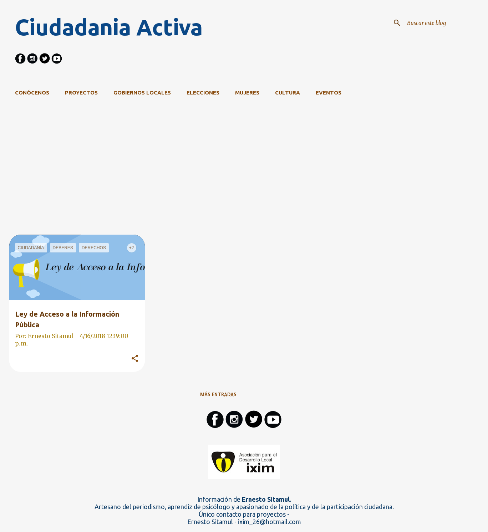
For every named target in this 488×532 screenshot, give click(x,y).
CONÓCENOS (32, 92)
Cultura (287, 92)
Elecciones (203, 92)
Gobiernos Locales (142, 92)
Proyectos (81, 92)
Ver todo (409, 121)
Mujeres (247, 92)
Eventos (328, 92)
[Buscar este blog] (441, 22)
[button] (135, 358)
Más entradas (218, 394)
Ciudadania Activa (109, 27)
